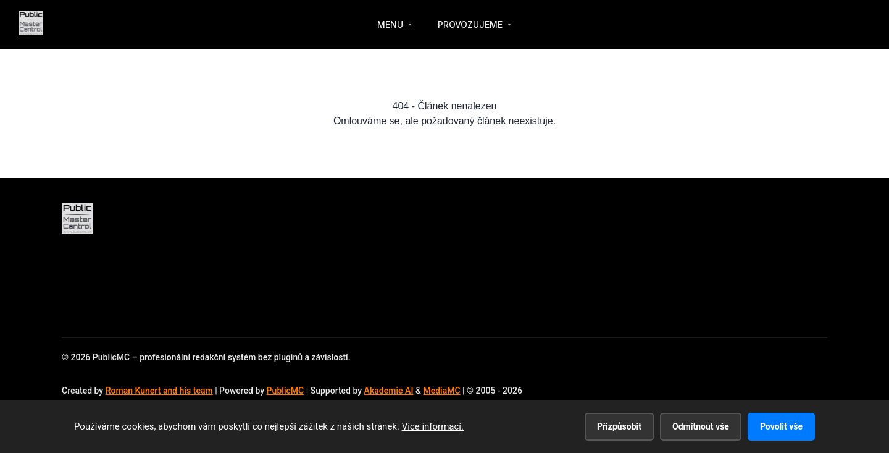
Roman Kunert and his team (159, 391)
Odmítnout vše (700, 426)
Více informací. (433, 426)
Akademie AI (389, 391)
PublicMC (285, 391)
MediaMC (441, 391)
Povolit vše (781, 426)
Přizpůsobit (619, 426)
